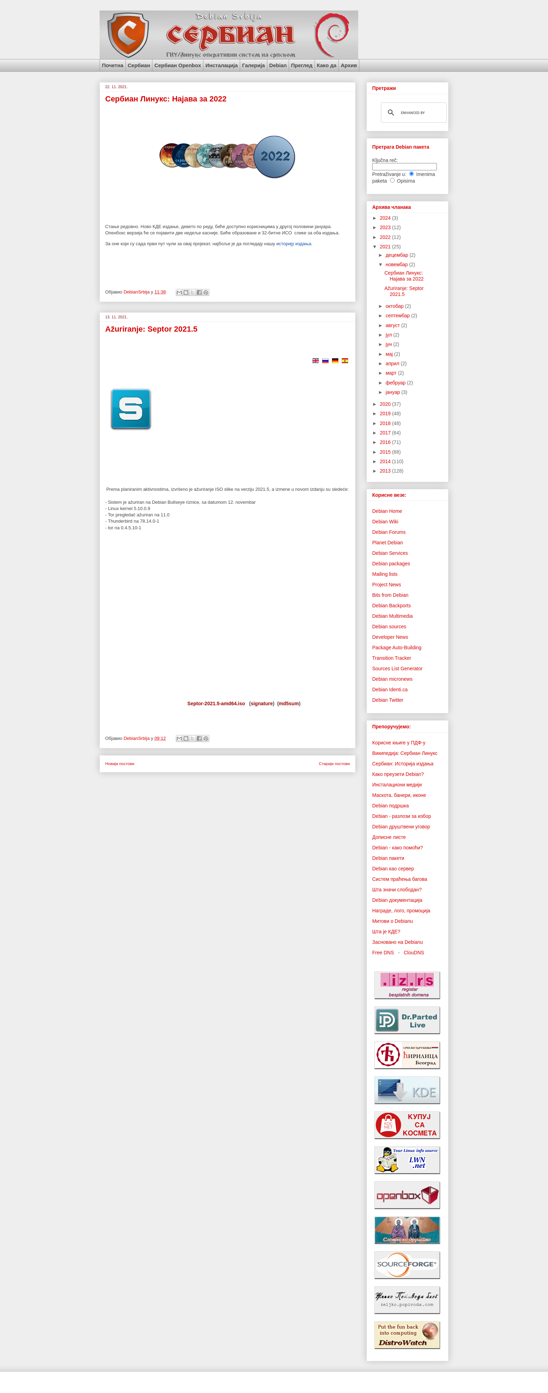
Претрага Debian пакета (400, 147)
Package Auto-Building (396, 647)
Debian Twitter (387, 700)
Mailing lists (384, 574)
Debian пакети (388, 858)
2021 (386, 246)
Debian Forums (389, 532)
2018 (386, 423)
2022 (386, 237)
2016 (386, 442)
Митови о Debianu (392, 921)
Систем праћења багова (399, 879)
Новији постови (119, 763)
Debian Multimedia (392, 616)
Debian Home (387, 511)
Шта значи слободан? (396, 889)
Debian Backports (391, 605)
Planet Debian (387, 542)
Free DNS (383, 952)
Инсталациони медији (397, 784)
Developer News (390, 637)
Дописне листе (389, 837)
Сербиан (139, 65)
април (393, 363)
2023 (386, 227)
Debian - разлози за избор (401, 816)
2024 (386, 218)
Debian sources (389, 626)
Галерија (253, 65)
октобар (395, 306)
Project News (386, 584)
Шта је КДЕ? (386, 931)
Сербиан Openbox (177, 65)
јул (389, 335)
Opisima (406, 181)
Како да (326, 65)
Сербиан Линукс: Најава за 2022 (165, 98)
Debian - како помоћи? (397, 847)
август (393, 325)
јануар (393, 392)
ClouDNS (414, 952)
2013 (386, 471)
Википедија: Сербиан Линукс (405, 753)
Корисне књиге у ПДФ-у (398, 742)
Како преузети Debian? (398, 774)
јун (389, 344)
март (391, 373)
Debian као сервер (393, 868)
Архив (349, 65)
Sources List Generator (397, 668)
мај (389, 354)
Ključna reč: (385, 160)
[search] (413, 112)
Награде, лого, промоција (401, 910)
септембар (398, 315)
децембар (397, 255)
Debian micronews (392, 679)
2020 (386, 404)
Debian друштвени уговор (401, 826)
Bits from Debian (390, 595)
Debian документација (397, 900)
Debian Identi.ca (390, 689)
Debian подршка (390, 805)
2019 (386, 413)
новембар (397, 264)
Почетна (112, 65)
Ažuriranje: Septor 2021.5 (151, 329)
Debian (278, 65)
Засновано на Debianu (397, 942)
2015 (386, 452)
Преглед (301, 65)
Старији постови (334, 763)
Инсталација (222, 65)
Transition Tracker (391, 658)
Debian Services (390, 553)
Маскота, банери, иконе (399, 795)
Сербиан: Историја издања (402, 763)
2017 (386, 433)
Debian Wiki (385, 521)
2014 (386, 461)
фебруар (396, 383)
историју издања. (294, 243)
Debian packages (391, 563)
